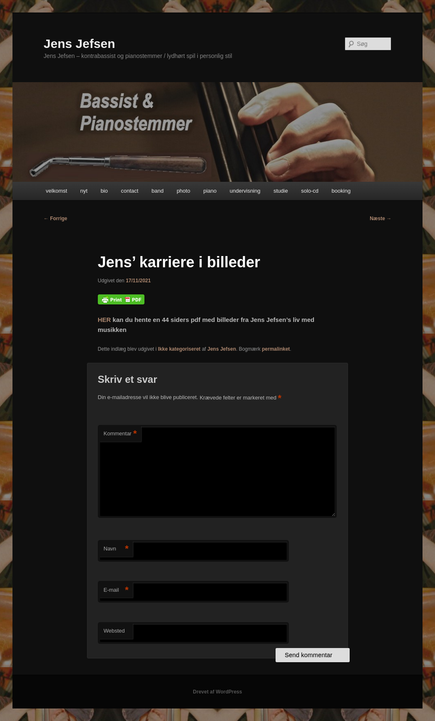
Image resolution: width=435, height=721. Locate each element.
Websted (114, 631)
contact (130, 191)
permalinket (276, 349)
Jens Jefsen (79, 43)
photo (183, 191)
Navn (116, 549)
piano (209, 191)
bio (104, 191)
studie (280, 191)
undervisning (245, 191)
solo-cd (309, 191)
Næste (380, 218)
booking (341, 191)
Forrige (55, 218)
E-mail (116, 590)
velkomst (56, 191)
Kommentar (120, 434)
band (158, 191)
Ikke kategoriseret (179, 349)
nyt (83, 191)
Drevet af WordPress (217, 692)
